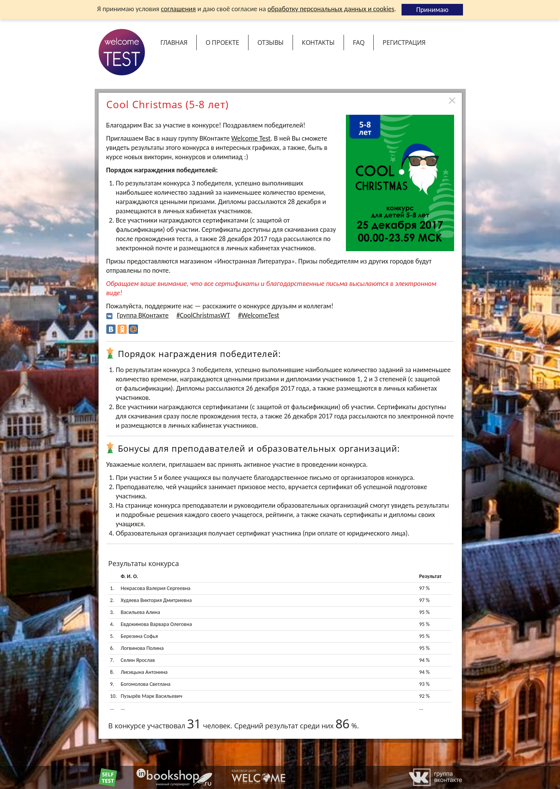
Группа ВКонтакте (143, 315)
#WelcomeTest (258, 315)
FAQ (358, 42)
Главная (173, 42)
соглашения (178, 9)
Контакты (318, 42)
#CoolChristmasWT (203, 315)
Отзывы (270, 42)
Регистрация (404, 42)
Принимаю (432, 9)
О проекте (222, 42)
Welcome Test (251, 138)
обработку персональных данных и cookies (330, 9)
